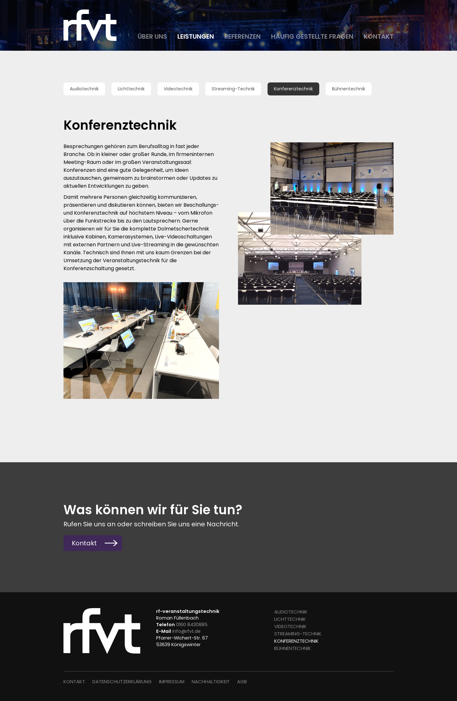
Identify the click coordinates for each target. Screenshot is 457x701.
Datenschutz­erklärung (122, 681)
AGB (242, 681)
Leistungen (195, 36)
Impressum (171, 681)
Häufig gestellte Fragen (312, 36)
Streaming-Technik (233, 89)
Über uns (152, 36)
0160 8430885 (192, 624)
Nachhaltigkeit (211, 681)
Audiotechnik (84, 89)
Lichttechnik (131, 89)
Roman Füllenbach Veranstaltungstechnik (92, 25)
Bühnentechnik (348, 89)
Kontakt (379, 36)
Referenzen (242, 36)
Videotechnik (178, 89)
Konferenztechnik (293, 89)
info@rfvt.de (186, 631)
